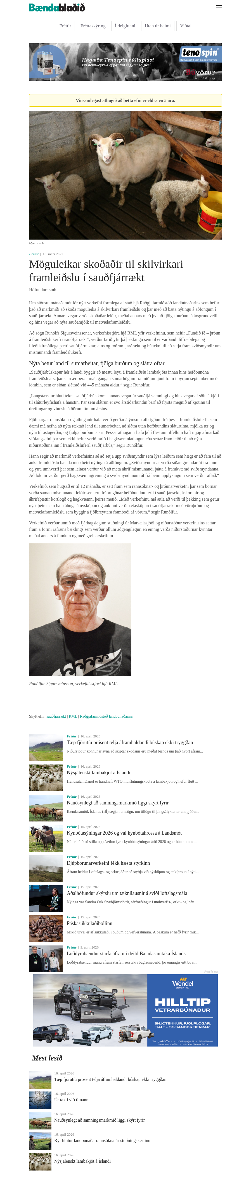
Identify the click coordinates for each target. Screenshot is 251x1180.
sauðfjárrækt (56, 716)
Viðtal (185, 25)
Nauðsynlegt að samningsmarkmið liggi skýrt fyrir (118, 803)
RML (73, 716)
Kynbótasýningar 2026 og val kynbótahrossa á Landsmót (124, 833)
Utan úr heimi (158, 25)
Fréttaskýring (93, 25)
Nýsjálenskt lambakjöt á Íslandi (98, 772)
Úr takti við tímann (71, 1099)
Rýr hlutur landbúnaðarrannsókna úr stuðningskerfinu (102, 1140)
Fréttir (65, 25)
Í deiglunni (125, 25)
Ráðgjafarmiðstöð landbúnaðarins (106, 716)
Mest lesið (47, 1058)
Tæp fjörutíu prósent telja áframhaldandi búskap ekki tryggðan (130, 742)
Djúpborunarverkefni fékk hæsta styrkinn (108, 863)
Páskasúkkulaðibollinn (89, 923)
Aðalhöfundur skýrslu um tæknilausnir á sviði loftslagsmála (127, 893)
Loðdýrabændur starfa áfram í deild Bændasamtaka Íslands (126, 953)
